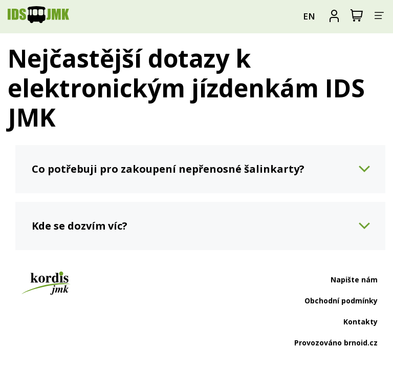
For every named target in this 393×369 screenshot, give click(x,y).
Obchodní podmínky (341, 300)
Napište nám (354, 279)
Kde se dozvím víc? (79, 226)
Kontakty (360, 321)
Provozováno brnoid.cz (336, 342)
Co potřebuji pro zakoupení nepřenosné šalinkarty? (168, 169)
